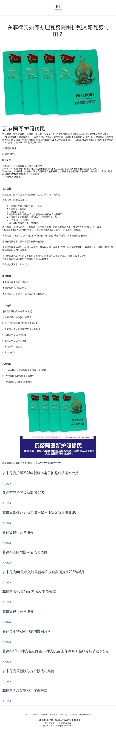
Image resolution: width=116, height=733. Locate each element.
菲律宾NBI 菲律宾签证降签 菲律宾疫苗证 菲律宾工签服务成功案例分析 (56, 650)
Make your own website (64, 725)
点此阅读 (7, 483)
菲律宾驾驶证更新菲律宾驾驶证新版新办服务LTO (39, 512)
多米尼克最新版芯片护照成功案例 (28, 670)
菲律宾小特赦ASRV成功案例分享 (26, 630)
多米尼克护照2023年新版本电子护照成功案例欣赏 (40, 472)
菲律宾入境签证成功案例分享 (24, 690)
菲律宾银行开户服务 (18, 532)
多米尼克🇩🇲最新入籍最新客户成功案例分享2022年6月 (43, 571)
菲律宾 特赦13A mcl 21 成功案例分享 (29, 591)
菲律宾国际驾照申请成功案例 (24, 551)
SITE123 (51, 725)
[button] (3, 7)
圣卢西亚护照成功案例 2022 (23, 492)
